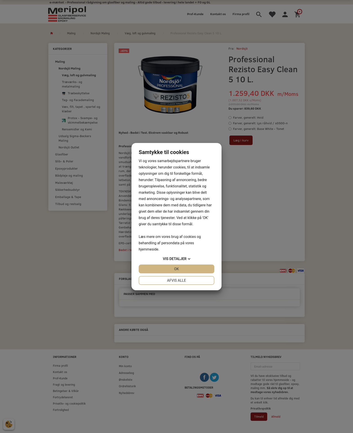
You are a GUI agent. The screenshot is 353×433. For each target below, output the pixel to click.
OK (176, 269)
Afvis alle (176, 280)
